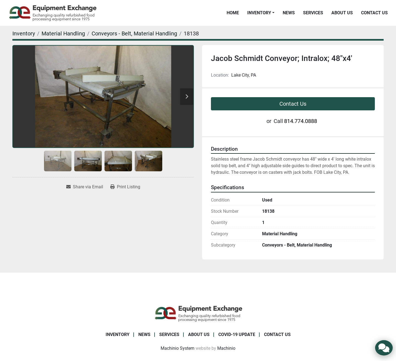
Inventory (259, 12)
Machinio (226, 348)
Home (233, 12)
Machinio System (177, 348)
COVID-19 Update (236, 334)
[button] (260, 12)
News (289, 12)
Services (313, 12)
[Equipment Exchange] (198, 313)
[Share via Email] (85, 187)
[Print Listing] (125, 187)
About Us (342, 12)
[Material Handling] (63, 33)
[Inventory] (23, 33)
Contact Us (374, 12)
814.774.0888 (300, 121)
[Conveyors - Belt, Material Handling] (134, 33)
